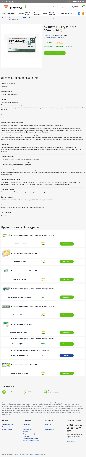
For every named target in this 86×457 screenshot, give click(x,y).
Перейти (66, 355)
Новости (25, 431)
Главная (21, 13)
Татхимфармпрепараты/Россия (19, 297)
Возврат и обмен (7, 427)
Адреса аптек (27, 13)
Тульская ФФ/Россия (19, 344)
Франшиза (48, 424)
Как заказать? (37, 13)
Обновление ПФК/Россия (19, 333)
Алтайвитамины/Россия (19, 373)
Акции (45, 13)
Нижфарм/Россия (19, 244)
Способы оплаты (7, 429)
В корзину (66, 244)
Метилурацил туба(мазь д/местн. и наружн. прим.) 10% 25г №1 (33, 235)
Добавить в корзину (55, 53)
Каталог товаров (8, 13)
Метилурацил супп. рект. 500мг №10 (24, 253)
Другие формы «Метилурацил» (54, 37)
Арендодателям (50, 429)
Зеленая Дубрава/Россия (19, 355)
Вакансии (64, 13)
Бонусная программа (51, 13)
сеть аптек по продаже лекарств (29, 454)
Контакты (71, 13)
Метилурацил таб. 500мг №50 (21, 324)
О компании (26, 424)
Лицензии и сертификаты (31, 434)
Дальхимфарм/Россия (19, 261)
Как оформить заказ (8, 424)
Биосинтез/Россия (19, 315)
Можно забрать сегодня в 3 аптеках (58, 47)
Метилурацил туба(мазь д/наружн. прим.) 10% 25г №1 (30, 350)
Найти (75, 6)
